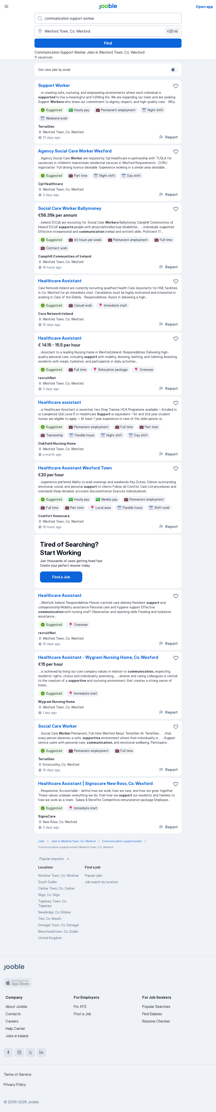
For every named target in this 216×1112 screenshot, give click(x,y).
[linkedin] (41, 1052)
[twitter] (30, 1052)
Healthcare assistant (59, 402)
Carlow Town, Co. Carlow (56, 893)
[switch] (174, 69)
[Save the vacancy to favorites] (176, 86)
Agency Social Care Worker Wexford (75, 151)
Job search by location (101, 886)
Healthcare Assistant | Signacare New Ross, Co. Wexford (95, 788)
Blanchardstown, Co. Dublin (58, 936)
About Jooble (16, 1006)
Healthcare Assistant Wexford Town (75, 468)
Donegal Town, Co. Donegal (58, 930)
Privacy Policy (15, 1084)
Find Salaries (152, 1014)
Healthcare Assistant (60, 280)
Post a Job (82, 1014)
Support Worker (54, 85)
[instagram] (19, 1052)
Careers (12, 1021)
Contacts (13, 1014)
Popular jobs (93, 880)
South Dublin (47, 886)
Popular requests (55, 863)
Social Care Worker (57, 730)
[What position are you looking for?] (108, 18)
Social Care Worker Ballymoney (69, 208)
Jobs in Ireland (17, 1036)
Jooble (33, 1102)
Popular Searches (156, 1006)
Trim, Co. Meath (49, 923)
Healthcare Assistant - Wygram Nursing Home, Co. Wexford (98, 662)
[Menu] (6, 6)
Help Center (15, 1028)
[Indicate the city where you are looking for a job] (108, 31)
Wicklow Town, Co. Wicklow (58, 880)
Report (168, 137)
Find (108, 43)
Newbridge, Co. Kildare (54, 917)
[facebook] (8, 1052)
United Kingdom (50, 942)
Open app (204, 6)
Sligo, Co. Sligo (49, 899)
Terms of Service (17, 1074)
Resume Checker (156, 1021)
